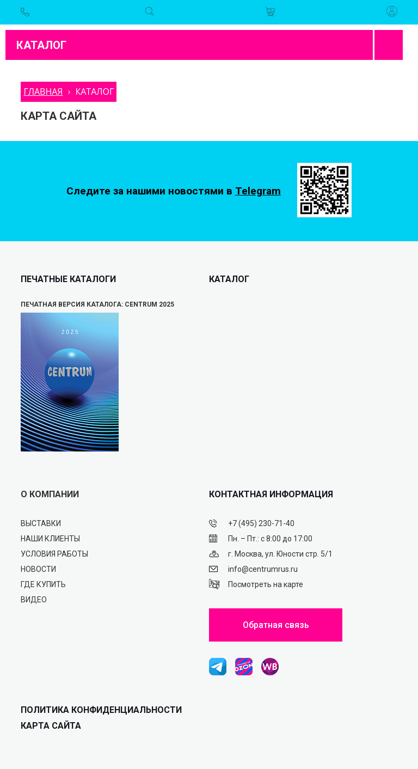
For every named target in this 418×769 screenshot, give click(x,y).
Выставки (41, 523)
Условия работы (54, 554)
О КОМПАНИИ (50, 494)
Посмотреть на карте (265, 584)
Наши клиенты (50, 538)
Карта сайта (51, 726)
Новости (38, 569)
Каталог (41, 45)
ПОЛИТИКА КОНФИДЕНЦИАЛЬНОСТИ (101, 710)
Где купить (43, 584)
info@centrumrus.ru (263, 569)
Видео (34, 599)
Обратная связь (276, 625)
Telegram (258, 191)
